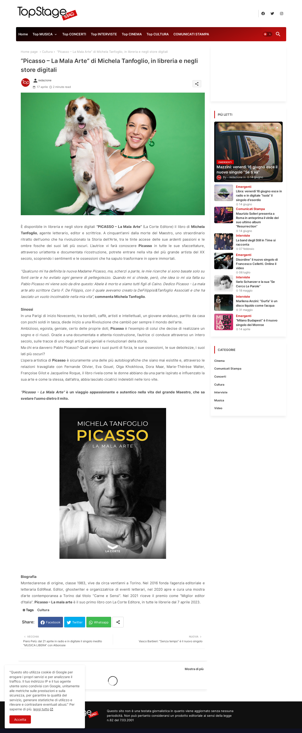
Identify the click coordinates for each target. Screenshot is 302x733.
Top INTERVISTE (104, 34)
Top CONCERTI (74, 34)
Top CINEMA (132, 34)
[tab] (23, 35)
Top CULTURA (158, 34)
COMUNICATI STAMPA (191, 34)
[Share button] (118, 622)
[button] (267, 34)
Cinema (219, 360)
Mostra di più (194, 669)
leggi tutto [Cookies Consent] (41, 709)
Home (23, 34)
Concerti (220, 376)
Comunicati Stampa (227, 368)
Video (218, 408)
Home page (29, 52)
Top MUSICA (43, 34)
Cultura (47, 52)
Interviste (220, 392)
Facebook (53, 622)
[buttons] (263, 13)
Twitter (77, 622)
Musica (219, 400)
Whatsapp (101, 622)
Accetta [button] (20, 719)
